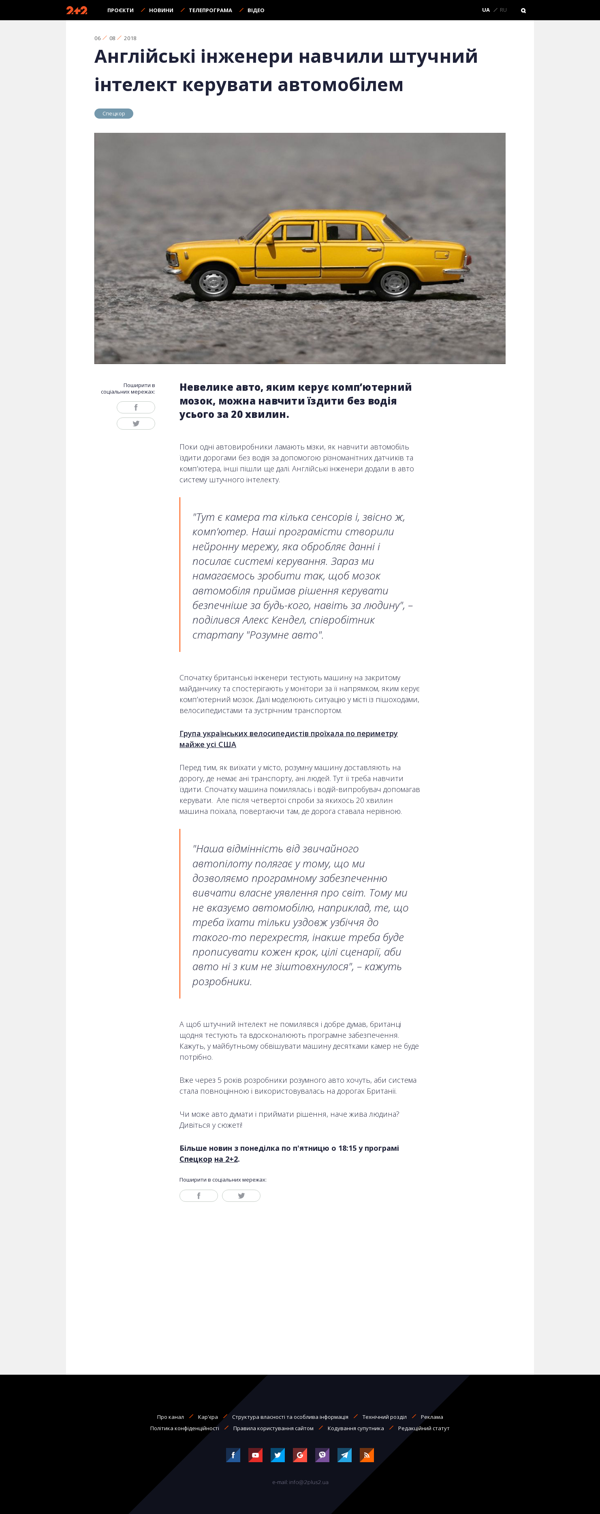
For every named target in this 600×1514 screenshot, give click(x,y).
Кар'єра (208, 1416)
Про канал (170, 1416)
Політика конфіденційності (184, 1428)
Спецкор (113, 113)
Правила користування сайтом (273, 1428)
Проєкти (120, 10)
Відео (256, 10)
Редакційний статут (424, 1428)
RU (503, 10)
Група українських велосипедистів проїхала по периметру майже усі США (288, 738)
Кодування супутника (356, 1428)
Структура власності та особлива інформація (290, 1416)
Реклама (432, 1416)
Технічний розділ (385, 1416)
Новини (161, 10)
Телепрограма (210, 10)
